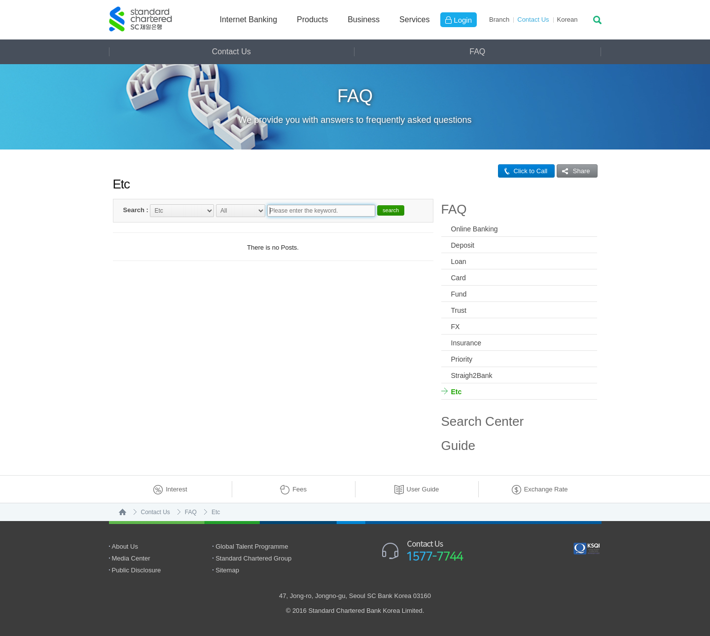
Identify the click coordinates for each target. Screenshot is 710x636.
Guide (458, 445)
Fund (459, 294)
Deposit (462, 245)
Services (414, 19)
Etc (456, 392)
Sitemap (227, 570)
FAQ (477, 51)
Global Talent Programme (251, 546)
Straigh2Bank (472, 375)
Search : (135, 210)
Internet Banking (249, 19)
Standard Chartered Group (253, 558)
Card (458, 278)
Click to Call (523, 171)
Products (312, 19)
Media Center (131, 558)
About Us (125, 546)
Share (573, 171)
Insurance (466, 343)
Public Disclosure (136, 570)
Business (364, 19)
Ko (567, 19)
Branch (499, 19)
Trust (458, 310)
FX (455, 327)
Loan (458, 261)
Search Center (482, 421)
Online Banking (474, 229)
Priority (462, 359)
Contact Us (533, 19)
